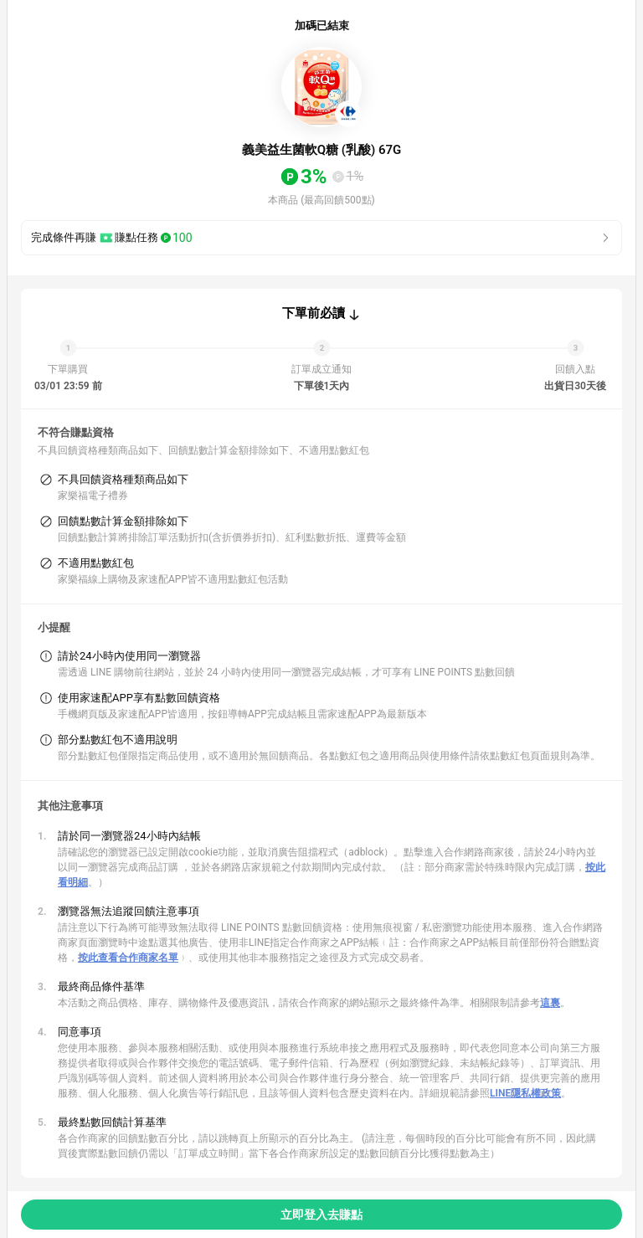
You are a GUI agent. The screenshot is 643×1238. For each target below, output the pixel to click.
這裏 (550, 1003)
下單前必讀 (313, 313)
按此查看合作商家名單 (128, 957)
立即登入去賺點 (321, 1214)
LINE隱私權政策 (525, 1093)
